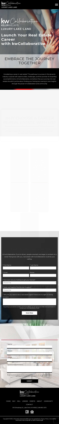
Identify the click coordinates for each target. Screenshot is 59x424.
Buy (13, 401)
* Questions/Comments (15, 364)
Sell (18, 401)
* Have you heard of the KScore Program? (17, 287)
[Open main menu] (56, 4)
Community (48, 401)
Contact (29, 404)
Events (32, 401)
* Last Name (34, 265)
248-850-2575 (42, 407)
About (39, 401)
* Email (5, 272)
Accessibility (53, 418)
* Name (9, 344)
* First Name (7, 265)
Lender (25, 401)
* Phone (9, 351)
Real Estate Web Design (23, 420)
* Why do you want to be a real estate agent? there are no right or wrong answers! (28, 296)
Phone (32, 272)
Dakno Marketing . (37, 420)
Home (8, 401)
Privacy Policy (45, 418)
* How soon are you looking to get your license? (19, 280)
